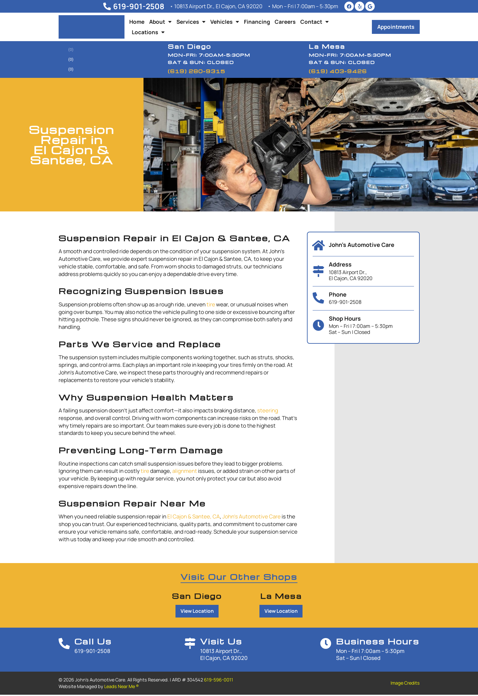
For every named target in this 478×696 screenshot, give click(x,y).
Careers (285, 21)
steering (267, 410)
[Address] (318, 271)
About (160, 21)
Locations (148, 32)
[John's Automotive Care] (318, 245)
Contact (314, 21)
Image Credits (405, 684)
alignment (184, 470)
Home (136, 21)
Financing (257, 21)
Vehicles (224, 21)
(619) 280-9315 (196, 71)
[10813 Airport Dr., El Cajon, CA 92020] (169, 6)
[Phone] (318, 298)
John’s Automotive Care (251, 516)
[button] (396, 27)
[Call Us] (66, 647)
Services (191, 21)
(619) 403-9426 (338, 71)
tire (211, 304)
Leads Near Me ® (121, 687)
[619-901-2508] (103, 6)
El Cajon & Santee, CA (193, 516)
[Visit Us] (190, 647)
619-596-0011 (218, 681)
